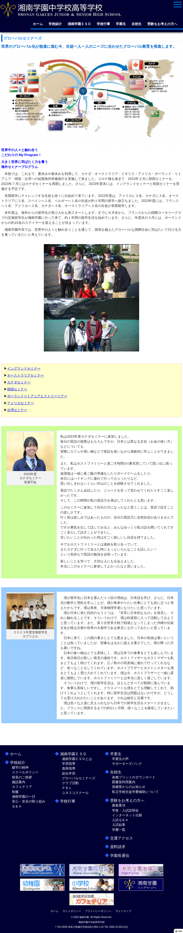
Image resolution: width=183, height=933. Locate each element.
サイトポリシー (72, 911)
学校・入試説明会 (125, 810)
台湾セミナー (17, 410)
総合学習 (68, 773)
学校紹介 (55, 24)
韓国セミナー (17, 389)
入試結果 (118, 825)
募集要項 (118, 805)
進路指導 (68, 768)
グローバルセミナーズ (78, 778)
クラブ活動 (70, 783)
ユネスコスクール (75, 793)
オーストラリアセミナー (25, 375)
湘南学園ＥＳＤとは (77, 759)
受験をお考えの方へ (162, 24)
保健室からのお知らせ (128, 787)
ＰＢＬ (67, 788)
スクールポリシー (25, 772)
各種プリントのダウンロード (133, 777)
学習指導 (68, 763)
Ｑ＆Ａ (17, 806)
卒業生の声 (120, 759)
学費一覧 (118, 830)
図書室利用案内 (123, 782)
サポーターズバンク (127, 763)
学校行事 (103, 24)
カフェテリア (22, 787)
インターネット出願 (127, 815)
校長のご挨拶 (22, 777)
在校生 (137, 24)
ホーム (38, 24)
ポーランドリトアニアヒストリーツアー (37, 396)
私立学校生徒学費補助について (135, 792)
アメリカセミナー (20, 403)
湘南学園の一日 (23, 796)
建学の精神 (20, 767)
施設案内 (18, 782)
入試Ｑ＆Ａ (120, 820)
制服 (15, 792)
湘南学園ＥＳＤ (79, 24)
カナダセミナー (18, 382)
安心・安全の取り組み (28, 801)
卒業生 (121, 24)
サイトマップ (123, 911)
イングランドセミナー (24, 368)
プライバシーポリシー (98, 911)
